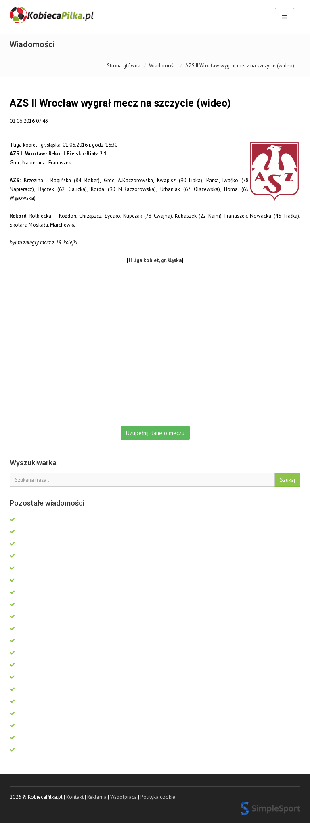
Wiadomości (163, 65)
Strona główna (123, 65)
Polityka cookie (157, 797)
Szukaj (287, 479)
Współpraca (123, 797)
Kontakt (75, 797)
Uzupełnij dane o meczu (155, 433)
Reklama (97, 797)
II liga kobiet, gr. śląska (155, 260)
